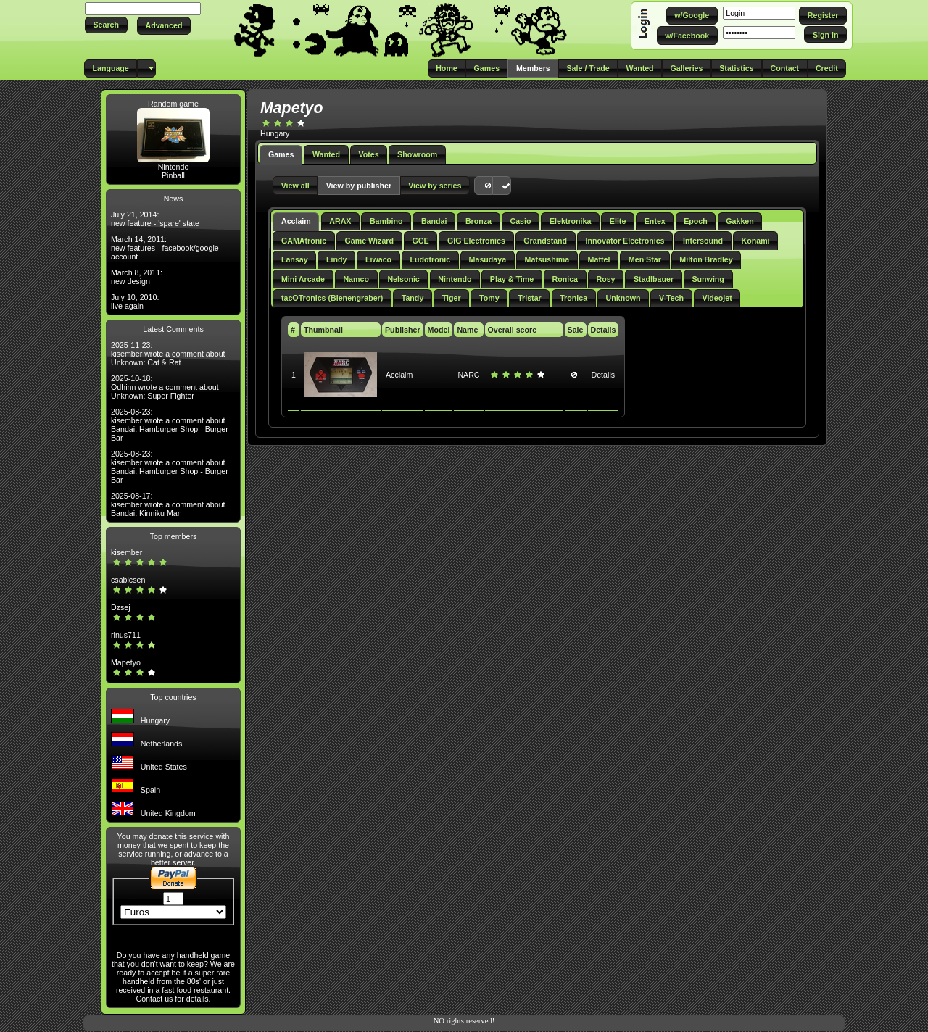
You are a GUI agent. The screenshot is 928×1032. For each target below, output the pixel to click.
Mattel (599, 259)
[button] (106, 25)
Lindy (336, 259)
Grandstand (545, 240)
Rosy (605, 279)
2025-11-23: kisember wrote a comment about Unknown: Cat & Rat (168, 354)
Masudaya (488, 259)
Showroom (417, 154)
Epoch (696, 221)
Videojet (717, 298)
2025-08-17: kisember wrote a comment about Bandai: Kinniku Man (168, 504)
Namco (356, 279)
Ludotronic (430, 259)
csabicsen (128, 579)
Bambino (386, 221)
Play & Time (512, 279)
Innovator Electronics (625, 240)
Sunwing (708, 279)
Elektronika (570, 221)
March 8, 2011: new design (136, 277)
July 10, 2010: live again (135, 301)
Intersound (703, 240)
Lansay (294, 259)
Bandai (434, 221)
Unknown (623, 298)
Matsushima (547, 259)
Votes (368, 154)
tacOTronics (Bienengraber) (332, 298)
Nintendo (173, 166)
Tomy (489, 298)
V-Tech (671, 298)
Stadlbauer (654, 279)
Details (604, 374)
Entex (655, 221)
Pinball (173, 175)
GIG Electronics (476, 240)
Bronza (478, 221)
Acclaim (296, 221)
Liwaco (378, 259)
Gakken (740, 221)
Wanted (326, 154)
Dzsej (120, 607)
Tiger (451, 298)
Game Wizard (369, 240)
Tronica (573, 298)
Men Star (645, 259)
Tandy (413, 298)
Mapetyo (126, 662)
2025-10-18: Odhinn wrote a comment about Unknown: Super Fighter (165, 387)
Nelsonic (403, 279)
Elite (618, 221)
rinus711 (126, 635)
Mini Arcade (303, 279)
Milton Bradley (705, 259)
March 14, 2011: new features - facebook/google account (165, 248)
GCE (420, 240)
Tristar (530, 298)
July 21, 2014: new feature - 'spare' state (155, 219)
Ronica (565, 279)
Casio (520, 221)
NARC (468, 374)
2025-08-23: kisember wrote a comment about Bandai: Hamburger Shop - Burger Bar (169, 424)
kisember (126, 552)
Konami (755, 240)
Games (281, 154)
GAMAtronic (303, 240)
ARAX (340, 221)
